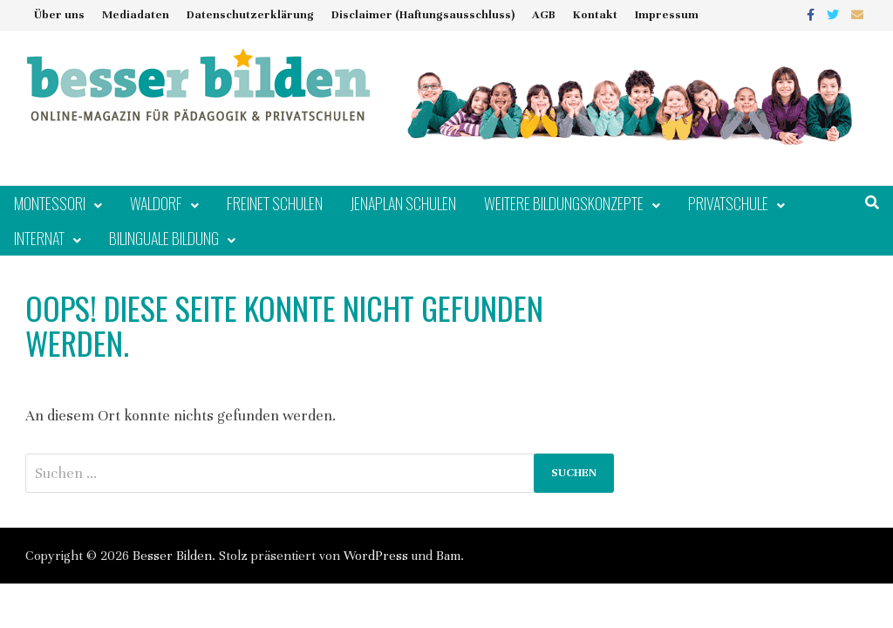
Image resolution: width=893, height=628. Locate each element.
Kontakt (595, 15)
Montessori (49, 203)
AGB (544, 15)
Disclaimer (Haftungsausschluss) (423, 15)
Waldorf (156, 203)
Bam (448, 555)
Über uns (59, 15)
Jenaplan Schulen (403, 203)
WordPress (376, 555)
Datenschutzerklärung (250, 15)
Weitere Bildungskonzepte (564, 203)
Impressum (667, 15)
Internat (39, 238)
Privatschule (728, 203)
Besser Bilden (172, 555)
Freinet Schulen (275, 203)
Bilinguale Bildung (164, 238)
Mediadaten (135, 15)
